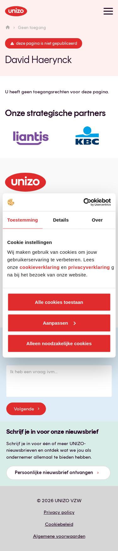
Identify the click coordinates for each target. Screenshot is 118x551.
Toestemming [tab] (22, 219)
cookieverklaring (39, 267)
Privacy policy (59, 512)
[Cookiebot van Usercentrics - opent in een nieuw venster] (84, 202)
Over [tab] (97, 219)
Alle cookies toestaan (59, 302)
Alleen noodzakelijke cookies (59, 343)
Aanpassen (59, 322)
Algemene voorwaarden (59, 536)
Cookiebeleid (59, 524)
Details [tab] (61, 219)
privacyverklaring (89, 267)
